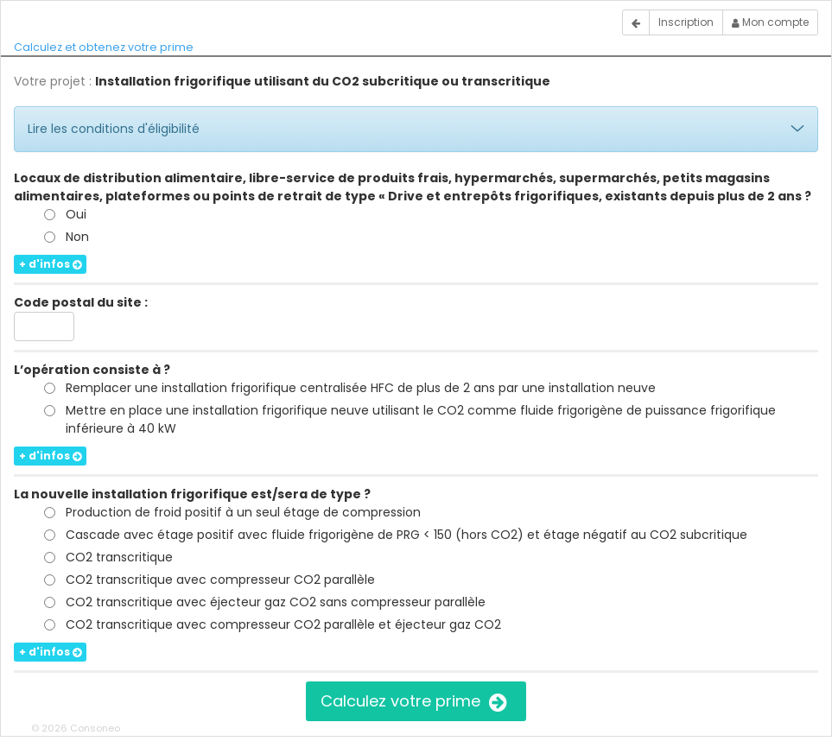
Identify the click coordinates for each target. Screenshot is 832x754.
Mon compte (770, 22)
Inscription (686, 22)
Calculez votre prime (416, 701)
